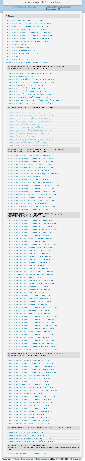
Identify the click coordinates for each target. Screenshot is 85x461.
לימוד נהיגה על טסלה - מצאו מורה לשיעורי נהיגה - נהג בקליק (27, 127)
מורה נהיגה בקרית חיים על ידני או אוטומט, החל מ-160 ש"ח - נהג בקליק (31, 414)
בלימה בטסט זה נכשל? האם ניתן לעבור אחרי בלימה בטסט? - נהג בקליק (31, 94)
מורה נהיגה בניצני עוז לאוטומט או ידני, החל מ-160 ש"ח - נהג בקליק (29, 256)
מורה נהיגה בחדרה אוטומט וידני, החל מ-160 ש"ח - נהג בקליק (27, 304)
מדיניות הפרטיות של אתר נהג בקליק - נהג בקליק (21, 53)
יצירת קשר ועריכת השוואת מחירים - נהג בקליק (21, 47)
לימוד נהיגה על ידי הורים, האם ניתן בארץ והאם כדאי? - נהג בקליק (29, 133)
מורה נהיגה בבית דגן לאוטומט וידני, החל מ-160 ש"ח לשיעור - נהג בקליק (31, 319)
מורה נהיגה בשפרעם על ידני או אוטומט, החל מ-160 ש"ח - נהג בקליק (30, 402)
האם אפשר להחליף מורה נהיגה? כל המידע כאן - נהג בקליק (27, 142)
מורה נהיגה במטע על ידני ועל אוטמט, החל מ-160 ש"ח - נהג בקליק (29, 204)
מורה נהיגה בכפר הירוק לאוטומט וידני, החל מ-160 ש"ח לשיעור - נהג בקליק (32, 325)
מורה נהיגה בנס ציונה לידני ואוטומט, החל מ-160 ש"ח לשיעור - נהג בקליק (31, 223)
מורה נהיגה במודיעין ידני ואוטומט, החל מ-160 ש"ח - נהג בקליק (28, 177)
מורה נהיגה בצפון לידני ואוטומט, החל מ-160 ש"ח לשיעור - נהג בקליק (28, 32)
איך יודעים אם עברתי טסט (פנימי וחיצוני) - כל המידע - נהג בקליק (29, 118)
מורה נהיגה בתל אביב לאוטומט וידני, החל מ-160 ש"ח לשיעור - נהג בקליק (31, 328)
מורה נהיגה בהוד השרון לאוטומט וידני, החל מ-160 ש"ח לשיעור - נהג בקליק (32, 307)
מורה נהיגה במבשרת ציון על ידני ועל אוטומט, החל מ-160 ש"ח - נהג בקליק (32, 183)
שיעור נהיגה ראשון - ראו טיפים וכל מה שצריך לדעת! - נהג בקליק (28, 112)
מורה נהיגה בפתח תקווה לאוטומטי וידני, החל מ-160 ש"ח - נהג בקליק (30, 238)
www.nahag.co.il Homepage (24, 7)
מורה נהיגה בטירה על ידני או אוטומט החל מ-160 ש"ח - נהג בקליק (29, 313)
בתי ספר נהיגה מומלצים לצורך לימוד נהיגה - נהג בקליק (24, 20)
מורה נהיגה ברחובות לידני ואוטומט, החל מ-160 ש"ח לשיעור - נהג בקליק (31, 159)
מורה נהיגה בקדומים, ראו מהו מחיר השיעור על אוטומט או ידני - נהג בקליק (32, 349)
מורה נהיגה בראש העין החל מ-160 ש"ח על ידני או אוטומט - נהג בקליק (30, 274)
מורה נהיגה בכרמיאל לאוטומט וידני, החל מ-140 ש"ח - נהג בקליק (28, 417)
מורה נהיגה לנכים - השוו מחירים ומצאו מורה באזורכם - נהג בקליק (29, 438)
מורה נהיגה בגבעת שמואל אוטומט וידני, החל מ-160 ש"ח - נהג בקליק (30, 301)
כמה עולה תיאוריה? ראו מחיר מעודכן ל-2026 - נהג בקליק (26, 454)
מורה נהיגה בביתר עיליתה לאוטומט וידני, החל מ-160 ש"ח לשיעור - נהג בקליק (33, 186)
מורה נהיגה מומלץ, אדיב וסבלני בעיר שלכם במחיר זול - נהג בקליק (27, 29)
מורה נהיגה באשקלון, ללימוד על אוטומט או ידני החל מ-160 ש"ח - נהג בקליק (32, 174)
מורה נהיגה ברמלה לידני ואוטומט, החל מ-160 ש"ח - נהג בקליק (28, 253)
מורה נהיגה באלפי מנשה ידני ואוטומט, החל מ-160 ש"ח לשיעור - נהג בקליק (32, 346)
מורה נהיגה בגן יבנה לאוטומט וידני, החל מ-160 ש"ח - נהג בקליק (28, 262)
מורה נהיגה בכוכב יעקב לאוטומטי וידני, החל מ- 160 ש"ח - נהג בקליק (30, 168)
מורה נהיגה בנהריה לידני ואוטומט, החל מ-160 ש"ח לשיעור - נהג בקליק (30, 363)
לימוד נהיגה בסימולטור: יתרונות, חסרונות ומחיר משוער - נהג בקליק (29, 145)
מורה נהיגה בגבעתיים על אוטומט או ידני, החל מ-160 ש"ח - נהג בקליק (30, 283)
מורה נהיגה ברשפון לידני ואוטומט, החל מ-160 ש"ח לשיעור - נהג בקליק (30, 343)
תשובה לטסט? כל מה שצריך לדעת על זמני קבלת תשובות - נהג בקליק (30, 103)
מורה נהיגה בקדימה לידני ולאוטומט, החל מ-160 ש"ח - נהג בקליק (29, 298)
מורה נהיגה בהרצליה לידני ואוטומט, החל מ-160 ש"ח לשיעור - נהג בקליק (31, 220)
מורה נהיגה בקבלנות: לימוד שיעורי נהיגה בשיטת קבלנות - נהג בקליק (30, 441)
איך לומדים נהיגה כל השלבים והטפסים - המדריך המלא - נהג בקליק (28, 26)
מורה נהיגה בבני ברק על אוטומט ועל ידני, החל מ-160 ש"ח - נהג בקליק (30, 271)
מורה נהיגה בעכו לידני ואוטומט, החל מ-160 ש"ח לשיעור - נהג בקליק (30, 420)
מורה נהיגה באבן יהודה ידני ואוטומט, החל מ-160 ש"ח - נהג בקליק (29, 250)
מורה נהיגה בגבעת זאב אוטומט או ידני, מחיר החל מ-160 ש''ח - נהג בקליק (31, 195)
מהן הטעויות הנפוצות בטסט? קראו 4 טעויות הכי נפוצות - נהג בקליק (29, 130)
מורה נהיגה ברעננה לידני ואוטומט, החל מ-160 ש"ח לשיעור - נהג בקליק (30, 232)
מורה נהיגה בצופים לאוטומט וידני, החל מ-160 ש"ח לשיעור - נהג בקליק (30, 322)
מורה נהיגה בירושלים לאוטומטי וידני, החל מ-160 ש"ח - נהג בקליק (29, 165)
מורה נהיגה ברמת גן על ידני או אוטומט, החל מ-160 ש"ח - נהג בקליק (30, 280)
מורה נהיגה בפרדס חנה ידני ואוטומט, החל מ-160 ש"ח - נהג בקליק (29, 378)
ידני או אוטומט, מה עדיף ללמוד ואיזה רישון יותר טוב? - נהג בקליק (29, 97)
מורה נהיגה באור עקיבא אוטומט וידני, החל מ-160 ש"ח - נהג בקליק (29, 411)
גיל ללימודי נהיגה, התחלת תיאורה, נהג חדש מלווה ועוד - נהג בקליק (29, 73)
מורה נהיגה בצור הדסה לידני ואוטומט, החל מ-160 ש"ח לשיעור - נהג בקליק (32, 210)
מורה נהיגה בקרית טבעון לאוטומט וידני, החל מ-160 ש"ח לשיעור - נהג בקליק (32, 408)
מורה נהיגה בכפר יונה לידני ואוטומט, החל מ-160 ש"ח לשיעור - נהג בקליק (31, 244)
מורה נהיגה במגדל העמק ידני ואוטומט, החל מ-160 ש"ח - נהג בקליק (30, 375)
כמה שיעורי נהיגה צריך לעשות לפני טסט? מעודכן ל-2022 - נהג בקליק (30, 79)
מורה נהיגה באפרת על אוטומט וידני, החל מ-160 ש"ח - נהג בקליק (29, 198)
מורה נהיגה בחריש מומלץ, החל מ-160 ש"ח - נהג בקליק (25, 393)
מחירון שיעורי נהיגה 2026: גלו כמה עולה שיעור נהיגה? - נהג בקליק (27, 41)
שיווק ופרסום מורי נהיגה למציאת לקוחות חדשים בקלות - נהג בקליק (28, 23)
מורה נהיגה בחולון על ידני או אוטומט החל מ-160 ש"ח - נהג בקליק (29, 277)
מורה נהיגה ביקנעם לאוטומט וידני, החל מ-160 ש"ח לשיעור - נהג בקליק (31, 399)
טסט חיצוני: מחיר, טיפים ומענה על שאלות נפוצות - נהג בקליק (27, 85)
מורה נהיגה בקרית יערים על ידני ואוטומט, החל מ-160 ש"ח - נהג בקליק (30, 201)
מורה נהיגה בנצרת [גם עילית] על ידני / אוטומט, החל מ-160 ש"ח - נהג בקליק (32, 390)
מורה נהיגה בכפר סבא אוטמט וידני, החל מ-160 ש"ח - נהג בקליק (28, 286)
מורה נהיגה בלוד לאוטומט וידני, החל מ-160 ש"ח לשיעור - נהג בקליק (30, 235)
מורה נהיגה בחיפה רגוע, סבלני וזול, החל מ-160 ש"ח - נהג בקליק (28, 360)
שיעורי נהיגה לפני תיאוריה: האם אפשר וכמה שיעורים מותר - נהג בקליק (31, 115)
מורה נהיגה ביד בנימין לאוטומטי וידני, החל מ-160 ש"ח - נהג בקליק (29, 331)
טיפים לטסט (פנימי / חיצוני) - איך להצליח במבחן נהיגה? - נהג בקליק (30, 121)
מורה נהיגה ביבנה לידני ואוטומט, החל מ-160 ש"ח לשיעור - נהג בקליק (30, 162)
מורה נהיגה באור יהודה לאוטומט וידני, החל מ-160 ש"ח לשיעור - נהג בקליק (32, 316)
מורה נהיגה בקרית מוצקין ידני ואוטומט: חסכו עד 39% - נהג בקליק (29, 384)
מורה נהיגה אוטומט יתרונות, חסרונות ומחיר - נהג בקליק (25, 432)
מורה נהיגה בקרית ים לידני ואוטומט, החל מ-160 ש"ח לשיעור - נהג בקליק (31, 372)
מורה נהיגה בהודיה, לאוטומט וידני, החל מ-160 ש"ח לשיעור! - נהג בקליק (31, 207)
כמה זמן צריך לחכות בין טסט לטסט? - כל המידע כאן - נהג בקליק (28, 91)
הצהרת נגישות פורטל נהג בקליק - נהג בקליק (20, 59)
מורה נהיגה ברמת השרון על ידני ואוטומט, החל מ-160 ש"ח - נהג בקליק (30, 265)
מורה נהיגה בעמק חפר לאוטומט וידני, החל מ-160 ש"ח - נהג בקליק (29, 247)
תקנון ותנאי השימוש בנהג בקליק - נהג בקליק (20, 50)
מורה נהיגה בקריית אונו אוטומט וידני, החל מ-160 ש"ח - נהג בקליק (29, 289)
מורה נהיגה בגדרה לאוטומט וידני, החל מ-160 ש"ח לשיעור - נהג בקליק (30, 189)
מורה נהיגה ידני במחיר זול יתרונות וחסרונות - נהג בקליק (25, 435)
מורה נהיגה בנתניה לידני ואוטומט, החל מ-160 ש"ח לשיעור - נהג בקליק (30, 226)
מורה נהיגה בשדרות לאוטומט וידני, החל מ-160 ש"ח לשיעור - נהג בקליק (31, 192)
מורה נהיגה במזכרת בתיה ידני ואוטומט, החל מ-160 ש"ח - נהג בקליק (30, 259)
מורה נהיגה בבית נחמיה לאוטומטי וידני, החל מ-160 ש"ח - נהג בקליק (30, 337)
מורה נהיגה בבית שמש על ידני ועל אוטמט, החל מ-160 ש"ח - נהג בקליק (31, 171)
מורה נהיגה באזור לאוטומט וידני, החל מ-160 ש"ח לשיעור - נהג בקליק (30, 334)
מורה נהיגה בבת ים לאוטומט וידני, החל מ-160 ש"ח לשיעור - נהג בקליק (30, 340)
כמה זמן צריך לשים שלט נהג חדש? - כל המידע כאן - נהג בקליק (28, 88)
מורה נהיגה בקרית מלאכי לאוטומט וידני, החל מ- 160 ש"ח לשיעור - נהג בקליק (33, 180)
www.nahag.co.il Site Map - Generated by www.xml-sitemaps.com (28, 62)
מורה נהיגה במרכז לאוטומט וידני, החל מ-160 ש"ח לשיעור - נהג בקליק (28, 35)
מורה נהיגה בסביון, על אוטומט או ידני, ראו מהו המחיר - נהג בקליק (29, 310)
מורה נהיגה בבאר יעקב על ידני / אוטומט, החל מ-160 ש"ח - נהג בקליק (30, 292)
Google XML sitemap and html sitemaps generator (33, 459)
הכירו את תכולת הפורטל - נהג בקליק (17, 44)
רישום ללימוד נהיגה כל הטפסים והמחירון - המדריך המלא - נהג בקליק (30, 82)
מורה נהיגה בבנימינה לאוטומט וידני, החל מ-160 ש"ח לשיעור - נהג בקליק (31, 396)
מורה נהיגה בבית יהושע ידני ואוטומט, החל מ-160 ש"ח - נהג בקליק (29, 405)
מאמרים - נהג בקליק (12, 56)
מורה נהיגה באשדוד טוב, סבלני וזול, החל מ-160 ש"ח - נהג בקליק (28, 156)
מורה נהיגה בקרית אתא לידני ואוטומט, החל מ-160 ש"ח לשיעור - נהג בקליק (32, 369)
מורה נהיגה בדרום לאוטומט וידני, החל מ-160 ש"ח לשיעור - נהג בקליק (28, 38)
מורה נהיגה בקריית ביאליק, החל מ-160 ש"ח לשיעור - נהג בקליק (28, 381)
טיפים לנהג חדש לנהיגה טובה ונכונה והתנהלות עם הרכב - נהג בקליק (30, 139)
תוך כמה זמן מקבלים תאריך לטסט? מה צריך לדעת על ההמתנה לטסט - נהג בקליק (35, 100)
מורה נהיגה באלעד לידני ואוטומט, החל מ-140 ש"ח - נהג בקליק (28, 268)
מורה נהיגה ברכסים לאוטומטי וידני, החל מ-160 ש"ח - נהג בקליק (28, 423)
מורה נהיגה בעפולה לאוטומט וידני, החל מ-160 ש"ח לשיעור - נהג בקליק (31, 366)
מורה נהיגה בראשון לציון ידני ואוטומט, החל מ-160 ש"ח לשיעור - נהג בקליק (32, 229)
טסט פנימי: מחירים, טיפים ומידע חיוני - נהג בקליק (23, 76)
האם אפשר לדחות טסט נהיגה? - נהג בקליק (21, 136)
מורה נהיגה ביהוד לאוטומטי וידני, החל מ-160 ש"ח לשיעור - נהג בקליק (30, 295)
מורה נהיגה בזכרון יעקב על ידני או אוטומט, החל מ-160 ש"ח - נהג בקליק (31, 387)
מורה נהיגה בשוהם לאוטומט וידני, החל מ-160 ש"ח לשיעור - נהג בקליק (30, 241)
